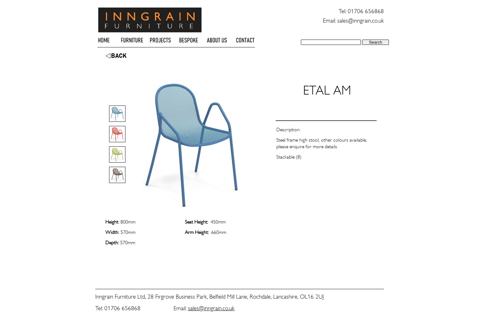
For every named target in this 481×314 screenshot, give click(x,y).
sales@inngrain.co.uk (211, 308)
